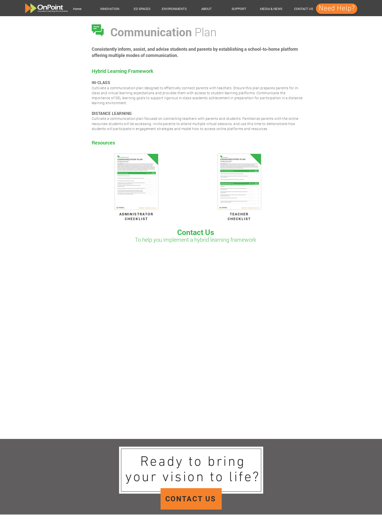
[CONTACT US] (191, 499)
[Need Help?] (336, 8)
